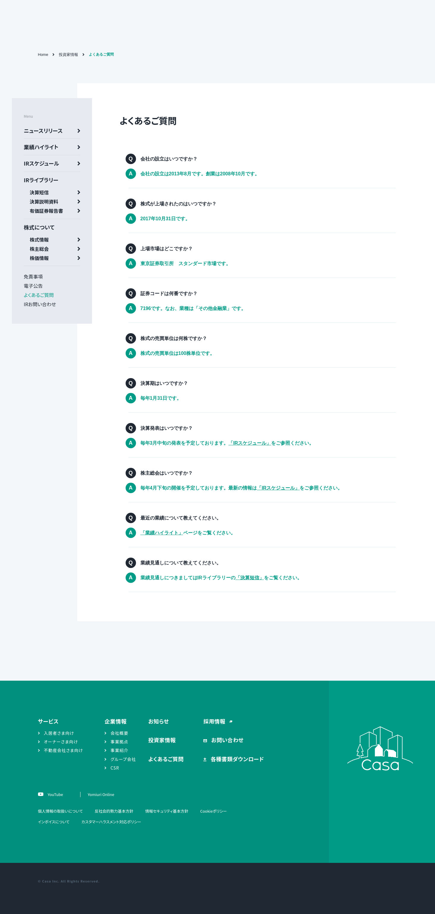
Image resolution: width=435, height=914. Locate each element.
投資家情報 (68, 54)
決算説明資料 (44, 201)
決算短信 (39, 192)
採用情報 (215, 721)
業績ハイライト (41, 147)
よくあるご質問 (39, 294)
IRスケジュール (41, 163)
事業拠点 (119, 742)
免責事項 (33, 276)
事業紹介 (119, 750)
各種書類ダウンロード (236, 759)
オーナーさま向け (61, 742)
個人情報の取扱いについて (60, 811)
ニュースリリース (43, 130)
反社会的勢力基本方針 (114, 811)
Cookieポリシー (213, 811)
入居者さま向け (59, 733)
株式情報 (39, 239)
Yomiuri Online (101, 794)
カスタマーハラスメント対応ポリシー (111, 822)
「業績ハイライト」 (161, 532)
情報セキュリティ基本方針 (166, 811)
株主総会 (39, 248)
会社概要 (119, 733)
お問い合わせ (227, 740)
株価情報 (39, 258)
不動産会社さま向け (63, 750)
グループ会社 (123, 759)
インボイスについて (54, 822)
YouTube (55, 794)
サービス (48, 721)
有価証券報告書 (46, 210)
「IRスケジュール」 (249, 443)
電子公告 (33, 285)
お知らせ (158, 721)
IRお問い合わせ (40, 304)
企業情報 (115, 721)
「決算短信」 (249, 577)
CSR (114, 768)
